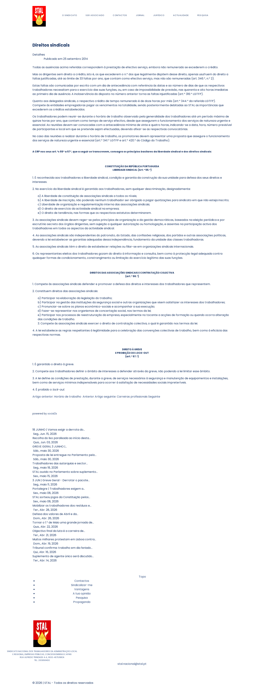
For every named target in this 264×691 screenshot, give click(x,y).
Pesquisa (82, 598)
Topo (142, 577)
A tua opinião (82, 593)
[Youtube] (226, 16)
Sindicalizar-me (81, 585)
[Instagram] (225, 16)
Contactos (81, 581)
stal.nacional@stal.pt (132, 664)
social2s (52, 413)
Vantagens (81, 589)
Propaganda (81, 602)
